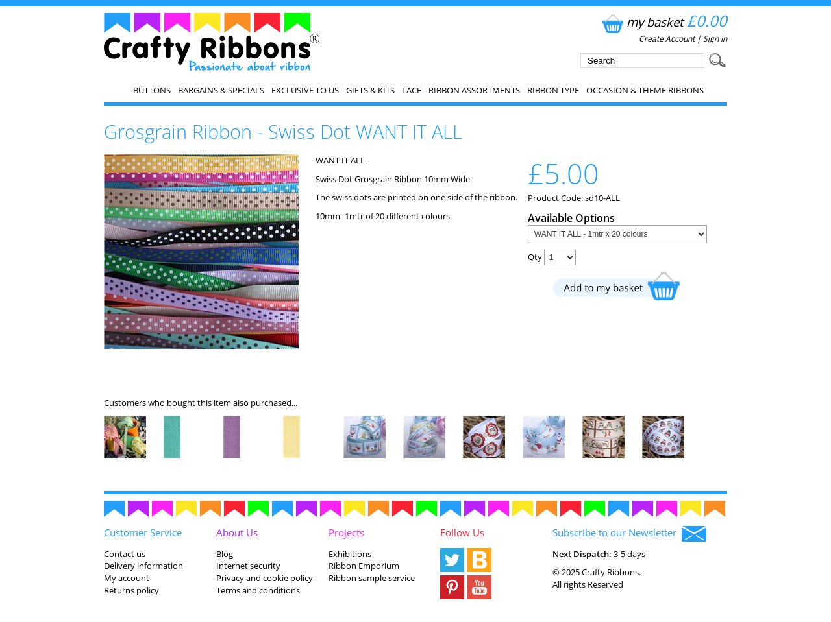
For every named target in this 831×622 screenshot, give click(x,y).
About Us (237, 532)
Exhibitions (350, 554)
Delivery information (143, 565)
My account (126, 578)
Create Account (667, 38)
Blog (224, 554)
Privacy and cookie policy (264, 578)
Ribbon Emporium (364, 565)
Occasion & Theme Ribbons (645, 90)
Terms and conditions (258, 590)
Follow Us (462, 532)
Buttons (152, 90)
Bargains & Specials (221, 90)
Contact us (124, 554)
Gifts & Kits (370, 90)
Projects (346, 532)
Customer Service (143, 532)
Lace (411, 90)
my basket (663, 22)
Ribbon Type (553, 90)
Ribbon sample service (372, 578)
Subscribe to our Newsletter (629, 534)
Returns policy (131, 590)
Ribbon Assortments (474, 90)
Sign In (715, 38)
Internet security (248, 565)
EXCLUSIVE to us (305, 90)
